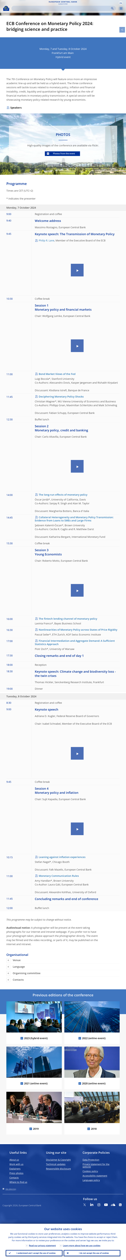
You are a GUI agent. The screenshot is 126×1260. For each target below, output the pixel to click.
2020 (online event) (93, 1083)
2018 (94, 1128)
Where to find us (18, 1182)
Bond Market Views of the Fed (57, 374)
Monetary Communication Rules (59, 876)
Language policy (91, 1180)
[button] (121, 3)
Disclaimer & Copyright (58, 1159)
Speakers (16, 107)
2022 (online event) (93, 1038)
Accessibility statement (95, 1175)
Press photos (16, 1173)
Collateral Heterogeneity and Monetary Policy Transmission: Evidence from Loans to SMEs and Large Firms (74, 519)
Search (112, 8)
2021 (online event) (36, 1083)
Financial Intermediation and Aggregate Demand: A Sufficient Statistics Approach (75, 642)
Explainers (15, 1168)
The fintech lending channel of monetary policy (68, 618)
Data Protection (91, 1159)
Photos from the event (64, 153)
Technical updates (55, 1164)
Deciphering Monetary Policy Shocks (61, 396)
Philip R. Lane (46, 240)
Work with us (16, 1164)
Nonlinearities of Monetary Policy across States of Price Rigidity (78, 629)
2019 (36, 1128)
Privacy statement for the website (96, 1165)
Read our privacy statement (42, 1245)
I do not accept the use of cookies (94, 1253)
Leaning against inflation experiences (62, 857)
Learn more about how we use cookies (81, 1245)
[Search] (61, 8)
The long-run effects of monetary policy (63, 494)
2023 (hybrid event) (36, 1038)
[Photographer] (59, 1030)
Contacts (14, 1177)
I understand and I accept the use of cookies (36, 1253)
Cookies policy (90, 1171)
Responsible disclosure (58, 1168)
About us (14, 1159)
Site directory (10, 1189)
